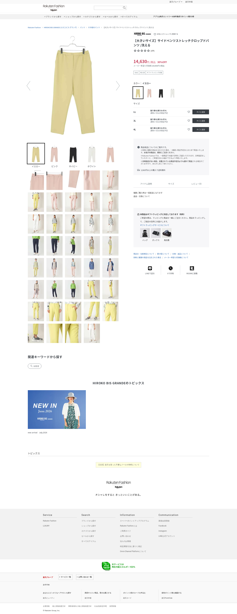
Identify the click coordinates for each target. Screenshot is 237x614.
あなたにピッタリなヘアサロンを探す (57, 593)
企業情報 (46, 606)
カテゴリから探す (88, 531)
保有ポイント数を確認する (172, 593)
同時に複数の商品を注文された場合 (147, 257)
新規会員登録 (164, 521)
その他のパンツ (94, 27)
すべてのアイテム (88, 541)
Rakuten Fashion (66, 8)
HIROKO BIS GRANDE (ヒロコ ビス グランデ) (60, 27)
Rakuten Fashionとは (128, 526)
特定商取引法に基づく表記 (131, 546)
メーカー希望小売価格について (176, 257)
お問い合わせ (125, 536)
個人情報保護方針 (59, 606)
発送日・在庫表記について (143, 254)
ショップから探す (88, 526)
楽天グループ (174, 2)
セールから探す (87, 536)
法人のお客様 (125, 541)
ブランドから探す (88, 521)
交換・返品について (180, 254)
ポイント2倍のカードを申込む (134, 593)
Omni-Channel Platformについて (133, 551)
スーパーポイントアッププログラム (134, 521)
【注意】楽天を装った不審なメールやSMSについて (119, 465)
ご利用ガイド (125, 531)
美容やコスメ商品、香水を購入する (98, 593)
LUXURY (46, 526)
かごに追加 (201, 112)
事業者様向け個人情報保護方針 (80, 606)
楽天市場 (189, 2)
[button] (28, 85)
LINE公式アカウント (167, 536)
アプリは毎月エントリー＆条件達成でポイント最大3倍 (173, 17)
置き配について (163, 254)
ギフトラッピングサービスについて (154, 225)
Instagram (163, 531)
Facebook (162, 526)
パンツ (82, 27)
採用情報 (112, 606)
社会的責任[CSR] (100, 606)
